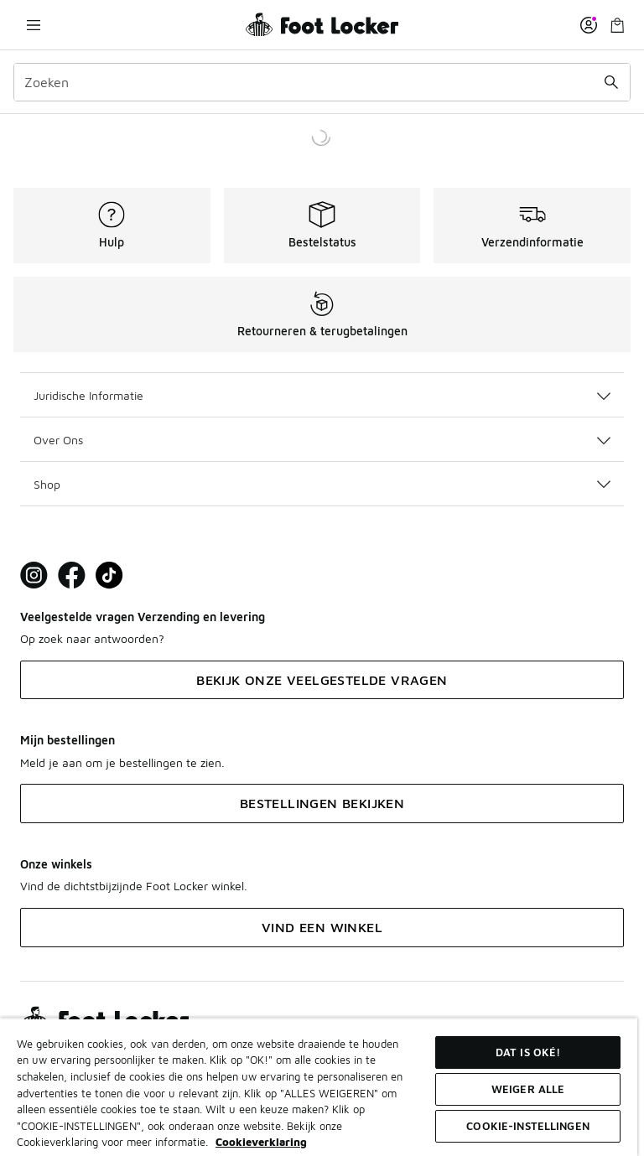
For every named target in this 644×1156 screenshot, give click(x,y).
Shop (322, 484)
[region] (318, 1087)
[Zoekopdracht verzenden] (611, 82)
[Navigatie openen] (33, 24)
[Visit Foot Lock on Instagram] (34, 575)
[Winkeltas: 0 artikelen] (617, 24)
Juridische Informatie (322, 395)
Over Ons (322, 440)
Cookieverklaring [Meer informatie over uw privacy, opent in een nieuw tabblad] (261, 1141)
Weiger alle (527, 1089)
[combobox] (322, 82)
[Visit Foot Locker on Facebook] (72, 575)
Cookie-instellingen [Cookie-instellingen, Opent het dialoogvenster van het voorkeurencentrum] (527, 1126)
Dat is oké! (528, 1052)
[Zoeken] (322, 82)
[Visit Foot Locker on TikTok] (109, 575)
